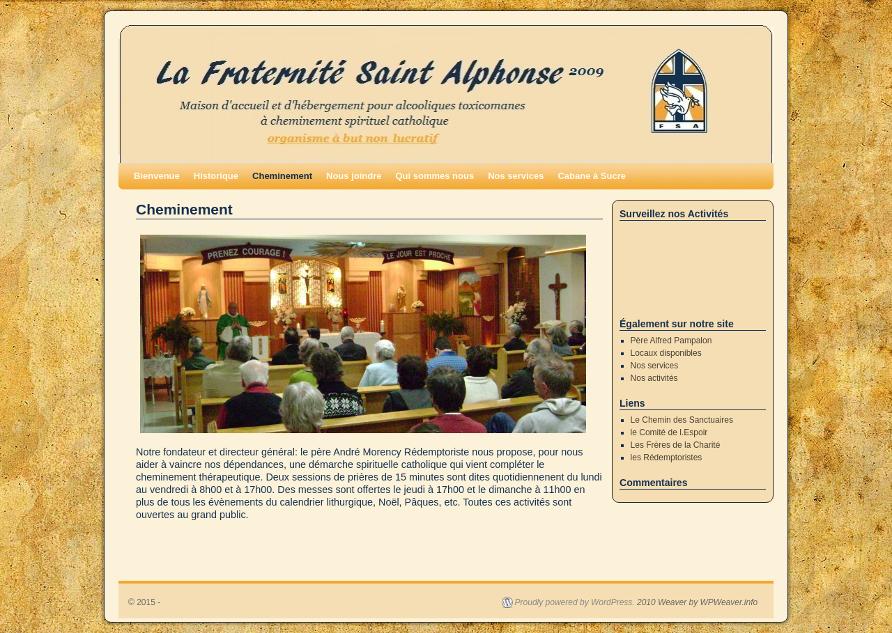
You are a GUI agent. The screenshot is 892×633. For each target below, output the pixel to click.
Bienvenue (157, 176)
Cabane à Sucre (592, 176)
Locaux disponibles (666, 353)
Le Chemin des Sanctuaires (682, 420)
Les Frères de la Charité (676, 445)
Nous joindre (353, 176)
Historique (216, 176)
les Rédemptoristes (666, 457)
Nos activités (654, 378)
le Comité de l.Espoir (669, 432)
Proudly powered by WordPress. (575, 602)
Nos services (516, 176)
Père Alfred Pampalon (671, 340)
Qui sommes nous (434, 176)
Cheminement (282, 176)
